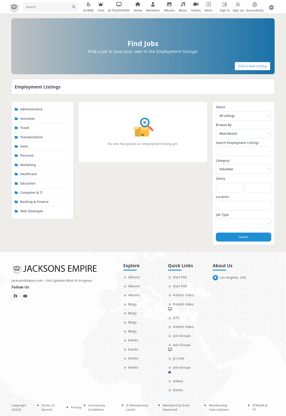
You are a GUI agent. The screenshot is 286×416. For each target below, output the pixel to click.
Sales (24, 146)
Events (133, 340)
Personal (27, 155)
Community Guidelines (96, 407)
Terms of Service (48, 407)
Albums (134, 277)
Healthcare (28, 174)
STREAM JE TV (260, 407)
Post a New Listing (252, 66)
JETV (176, 318)
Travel (24, 128)
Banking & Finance (34, 202)
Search (243, 237)
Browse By (224, 125)
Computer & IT (31, 192)
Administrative (31, 109)
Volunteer (27, 118)
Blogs (132, 304)
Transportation (31, 137)
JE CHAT (179, 358)
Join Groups (182, 336)
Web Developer (32, 211)
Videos (178, 381)
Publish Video (183, 295)
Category (223, 160)
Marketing (28, 165)
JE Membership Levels (137, 407)
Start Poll (180, 277)
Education (28, 183)
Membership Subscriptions (219, 407)
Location (222, 197)
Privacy (76, 407)
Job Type (222, 214)
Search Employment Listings (237, 143)
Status (220, 107)
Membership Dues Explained (176, 407)
